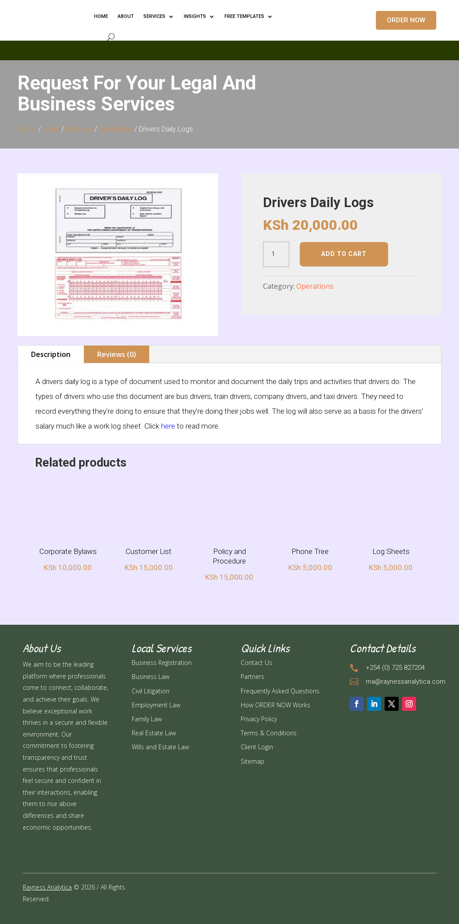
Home (27, 129)
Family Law (147, 719)
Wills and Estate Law (160, 747)
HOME (101, 16)
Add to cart (344, 253)
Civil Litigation (150, 691)
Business (79, 129)
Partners (252, 676)
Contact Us (256, 662)
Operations (116, 129)
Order (51, 129)
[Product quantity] (276, 254)
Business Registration (162, 662)
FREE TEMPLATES (244, 16)
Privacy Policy (259, 719)
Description (50, 354)
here (168, 426)
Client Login (257, 747)
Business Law (150, 676)
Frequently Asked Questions (280, 691)
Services (154, 16)
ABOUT (126, 16)
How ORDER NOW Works (275, 705)
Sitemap (252, 761)
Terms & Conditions (269, 733)
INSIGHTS (195, 16)
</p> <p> (229, 49)
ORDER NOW (406, 20)
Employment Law (156, 705)
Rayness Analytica (47, 887)
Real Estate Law (154, 733)
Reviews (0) (116, 354)
